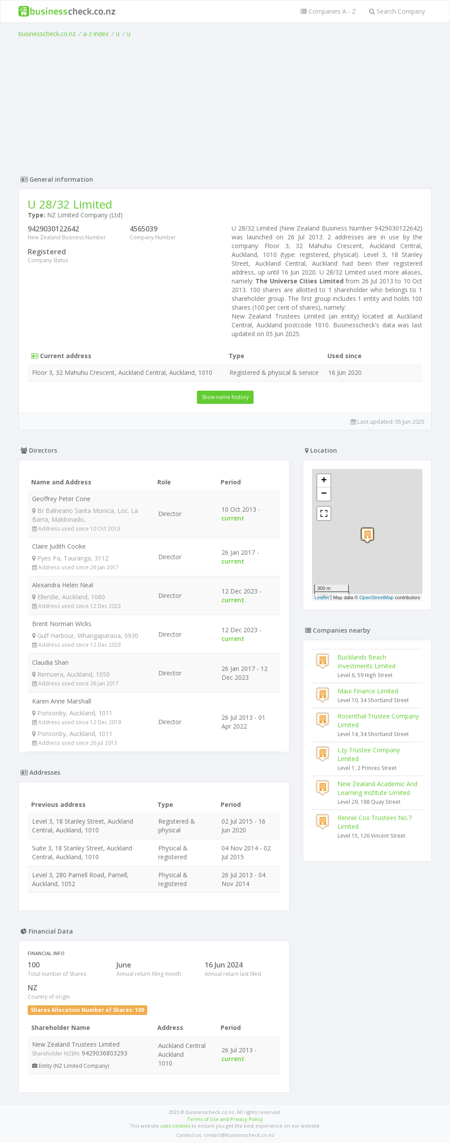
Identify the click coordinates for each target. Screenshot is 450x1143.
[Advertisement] (225, 104)
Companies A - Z (328, 11)
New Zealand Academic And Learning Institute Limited (377, 788)
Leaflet (322, 597)
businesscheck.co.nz (47, 33)
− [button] (324, 494)
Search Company (397, 11)
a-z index (96, 33)
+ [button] (324, 480)
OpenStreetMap (376, 597)
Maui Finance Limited (368, 691)
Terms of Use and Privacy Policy (225, 1119)
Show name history (225, 397)
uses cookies (175, 1125)
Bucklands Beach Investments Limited (367, 661)
